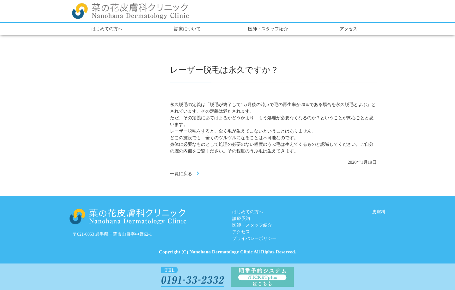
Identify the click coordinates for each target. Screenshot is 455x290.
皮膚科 (378, 212)
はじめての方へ (106, 29)
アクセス (348, 29)
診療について (187, 29)
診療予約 (241, 218)
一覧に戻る (181, 173)
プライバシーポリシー (254, 238)
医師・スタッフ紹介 (268, 29)
